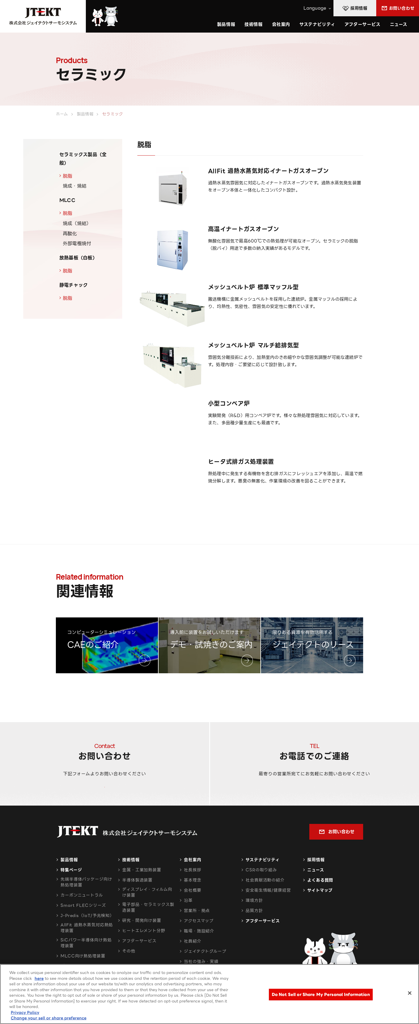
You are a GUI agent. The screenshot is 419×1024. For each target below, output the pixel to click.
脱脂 (67, 176)
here (39, 978)
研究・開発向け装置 (141, 936)
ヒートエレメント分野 (143, 946)
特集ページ (71, 885)
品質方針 (254, 926)
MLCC (67, 200)
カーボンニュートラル (82, 911)
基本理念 (192, 896)
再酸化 (70, 233)
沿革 (188, 916)
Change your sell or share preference (48, 1018)
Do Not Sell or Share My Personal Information (321, 994)
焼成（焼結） (77, 223)
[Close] (409, 993)
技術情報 (253, 24)
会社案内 (192, 875)
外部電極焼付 (77, 243)
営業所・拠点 (197, 926)
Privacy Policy (25, 1012)
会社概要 (192, 906)
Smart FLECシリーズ (83, 921)
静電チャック (73, 285)
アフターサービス (363, 24)
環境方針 (254, 916)
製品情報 (69, 875)
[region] (209, 994)
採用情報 (316, 875)
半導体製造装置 (137, 896)
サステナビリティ (263, 875)
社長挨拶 (192, 885)
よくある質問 (320, 896)
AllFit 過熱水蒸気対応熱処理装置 (87, 943)
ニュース (398, 24)
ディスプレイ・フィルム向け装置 (147, 908)
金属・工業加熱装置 (141, 885)
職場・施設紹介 (199, 947)
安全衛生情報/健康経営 (268, 906)
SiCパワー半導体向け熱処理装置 (86, 958)
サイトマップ (320, 906)
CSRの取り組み (261, 885)
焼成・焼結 (74, 186)
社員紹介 (192, 957)
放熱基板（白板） (78, 257)
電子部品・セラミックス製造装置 (148, 923)
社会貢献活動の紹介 (265, 896)
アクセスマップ (199, 936)
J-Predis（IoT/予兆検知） (87, 931)
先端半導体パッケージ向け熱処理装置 (86, 898)
